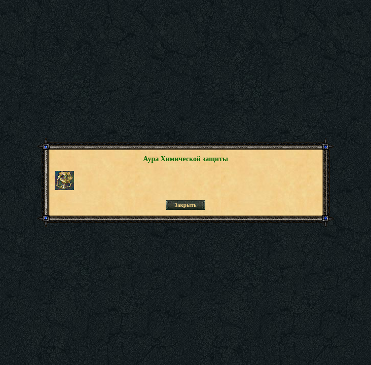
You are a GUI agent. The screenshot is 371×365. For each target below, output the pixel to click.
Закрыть (185, 205)
